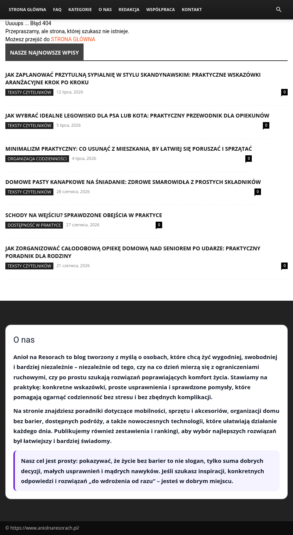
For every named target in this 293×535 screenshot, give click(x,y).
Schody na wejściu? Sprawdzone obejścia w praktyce (83, 215)
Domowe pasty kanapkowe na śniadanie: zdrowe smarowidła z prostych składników (133, 181)
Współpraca (160, 9)
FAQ (57, 9)
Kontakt (192, 9)
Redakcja (129, 9)
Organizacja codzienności (37, 158)
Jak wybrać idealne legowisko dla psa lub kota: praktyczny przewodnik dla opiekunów (137, 115)
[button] (278, 9)
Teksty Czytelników (29, 92)
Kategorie (80, 9)
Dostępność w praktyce (34, 225)
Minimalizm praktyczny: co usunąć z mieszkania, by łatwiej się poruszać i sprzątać (128, 148)
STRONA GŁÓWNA (73, 39)
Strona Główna (27, 9)
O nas (105, 9)
